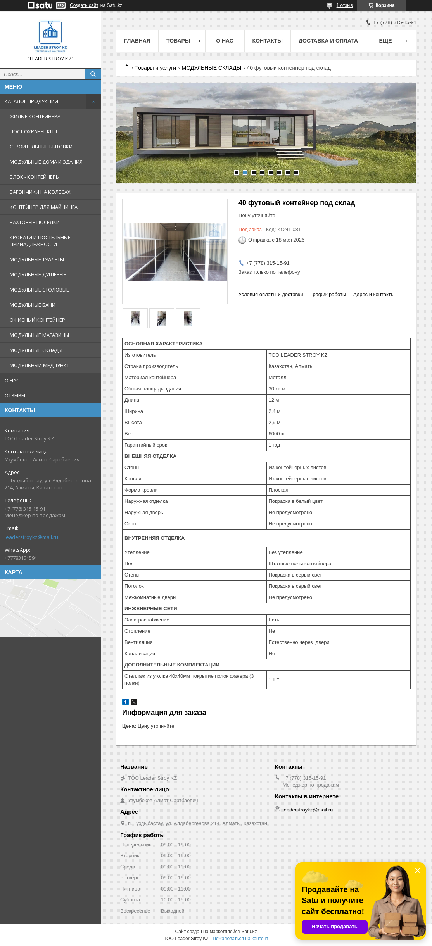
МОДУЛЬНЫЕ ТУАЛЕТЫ (37, 259)
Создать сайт (84, 5)
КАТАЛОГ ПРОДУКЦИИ (31, 101)
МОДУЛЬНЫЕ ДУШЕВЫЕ (38, 274)
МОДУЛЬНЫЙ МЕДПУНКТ (39, 365)
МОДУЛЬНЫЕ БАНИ (32, 304)
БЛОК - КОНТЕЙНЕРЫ (35, 176)
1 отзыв (345, 5)
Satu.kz (249, 931)
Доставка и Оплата (328, 41)
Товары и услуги (155, 68)
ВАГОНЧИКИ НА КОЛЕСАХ (40, 191)
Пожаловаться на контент (240, 938)
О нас (224, 41)
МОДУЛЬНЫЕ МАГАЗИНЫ (39, 334)
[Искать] (93, 74)
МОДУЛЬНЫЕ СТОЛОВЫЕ (39, 289)
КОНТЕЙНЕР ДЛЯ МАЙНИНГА (44, 207)
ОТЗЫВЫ (15, 395)
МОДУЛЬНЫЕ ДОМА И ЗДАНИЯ (46, 161)
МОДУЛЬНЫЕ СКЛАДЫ (36, 350)
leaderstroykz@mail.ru (31, 536)
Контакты (267, 41)
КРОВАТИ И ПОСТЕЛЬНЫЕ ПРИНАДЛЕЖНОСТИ (40, 241)
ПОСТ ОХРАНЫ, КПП (33, 131)
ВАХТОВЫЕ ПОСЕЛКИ (35, 222)
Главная (137, 41)
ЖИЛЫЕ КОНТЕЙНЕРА (35, 116)
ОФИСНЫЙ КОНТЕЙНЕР (37, 319)
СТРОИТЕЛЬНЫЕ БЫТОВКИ (41, 146)
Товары (178, 41)
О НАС (12, 380)
